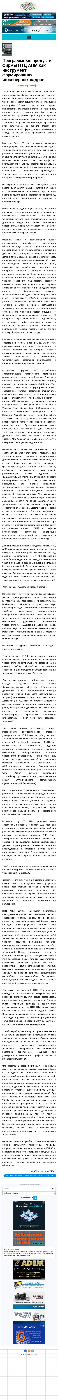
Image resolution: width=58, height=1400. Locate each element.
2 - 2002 (5, 42)
